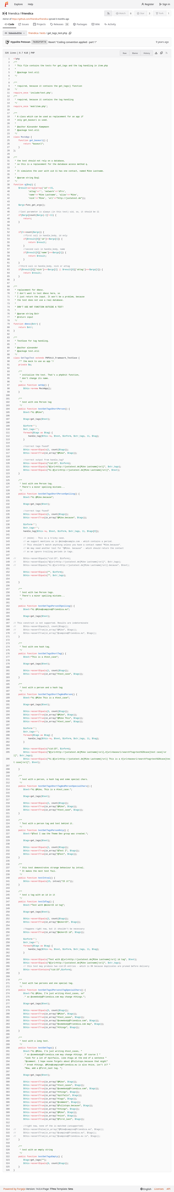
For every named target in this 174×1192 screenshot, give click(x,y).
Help (30, 4)
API (168, 1188)
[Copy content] (161, 53)
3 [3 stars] (149, 13)
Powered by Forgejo (14, 1188)
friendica (13, 13)
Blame (135, 53)
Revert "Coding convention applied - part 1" (72, 42)
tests (42, 33)
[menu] (145, 1189)
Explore (18, 4)
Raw (125, 53)
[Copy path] (70, 33)
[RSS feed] (108, 13)
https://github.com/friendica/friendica (30, 19)
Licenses (159, 1188)
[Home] (6, 4)
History (147, 53)
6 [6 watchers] (131, 13)
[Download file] (156, 53)
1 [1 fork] (168, 13)
